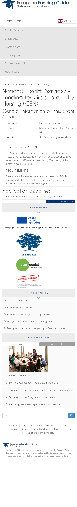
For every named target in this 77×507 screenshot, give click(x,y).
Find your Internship (15, 63)
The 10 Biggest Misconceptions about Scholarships (34, 404)
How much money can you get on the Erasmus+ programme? (40, 390)
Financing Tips (12, 55)
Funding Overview (14, 30)
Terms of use (30, 433)
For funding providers (16, 429)
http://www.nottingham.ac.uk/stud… (56, 137)
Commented (56, 344)
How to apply (12, 71)
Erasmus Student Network (19, 307)
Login (18, 21)
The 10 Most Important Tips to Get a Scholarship (33, 382)
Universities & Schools (56, 425)
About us (13, 425)
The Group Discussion (20, 375)
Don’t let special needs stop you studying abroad (30, 321)
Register (8, 21)
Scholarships (11, 38)
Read (25, 343)
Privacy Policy (47, 433)
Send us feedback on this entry (60, 201)
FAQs (24, 425)
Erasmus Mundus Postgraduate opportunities (28, 314)
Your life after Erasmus (18, 300)
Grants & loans (12, 46)
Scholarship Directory (62, 429)
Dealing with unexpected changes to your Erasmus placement (37, 328)
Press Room (36, 425)
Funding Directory (39, 429)
